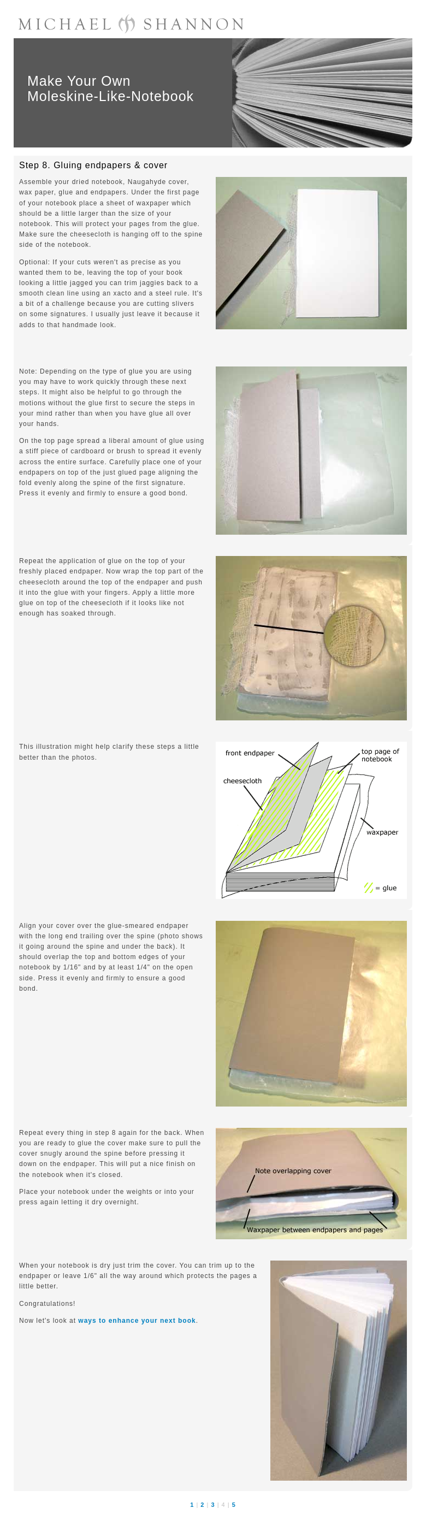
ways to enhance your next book (137, 1320)
